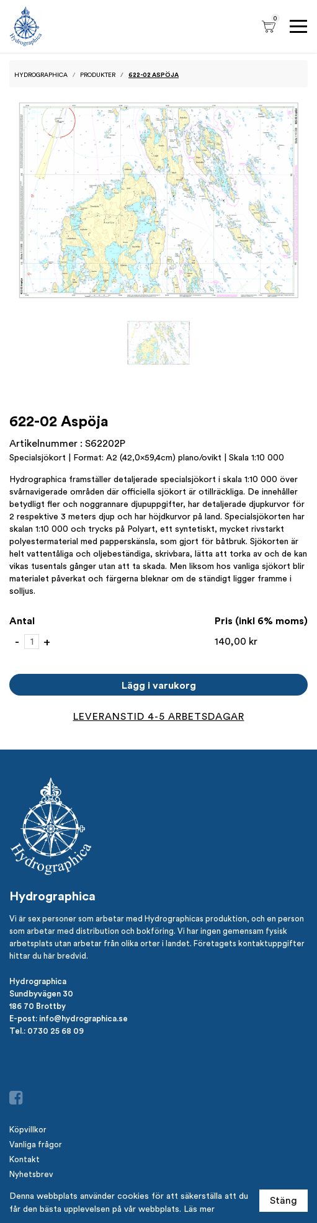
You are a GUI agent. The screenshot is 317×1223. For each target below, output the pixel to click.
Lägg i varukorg (159, 685)
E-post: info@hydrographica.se (68, 1018)
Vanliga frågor (35, 1144)
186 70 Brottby (37, 1006)
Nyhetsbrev (31, 1174)
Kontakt (24, 1159)
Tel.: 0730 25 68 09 (46, 1031)
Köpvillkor (28, 1129)
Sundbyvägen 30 (41, 993)
